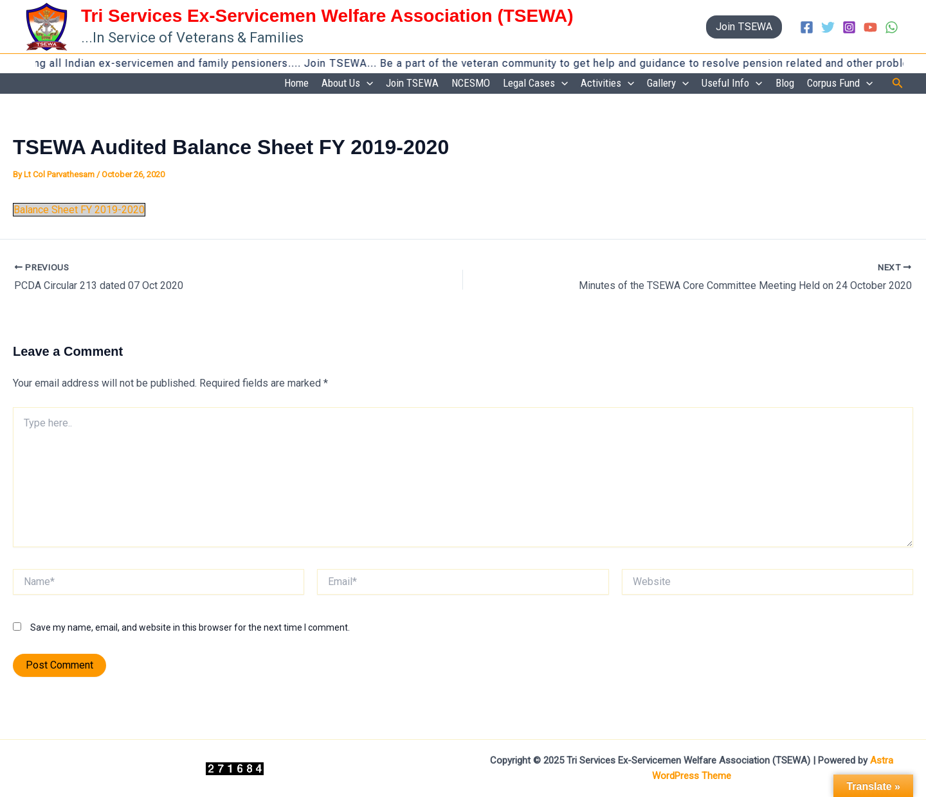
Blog (785, 82)
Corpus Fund (840, 83)
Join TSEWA (412, 82)
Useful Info (732, 83)
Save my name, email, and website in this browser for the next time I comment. (190, 627)
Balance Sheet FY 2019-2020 (79, 210)
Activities (607, 83)
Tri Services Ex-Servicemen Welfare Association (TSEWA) (327, 16)
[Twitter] (828, 27)
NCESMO (470, 82)
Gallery (668, 83)
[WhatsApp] (891, 27)
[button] (744, 27)
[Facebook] (806, 27)
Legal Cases (535, 83)
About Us (347, 83)
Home (296, 82)
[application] (366, 83)
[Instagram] (849, 27)
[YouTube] (870, 27)
